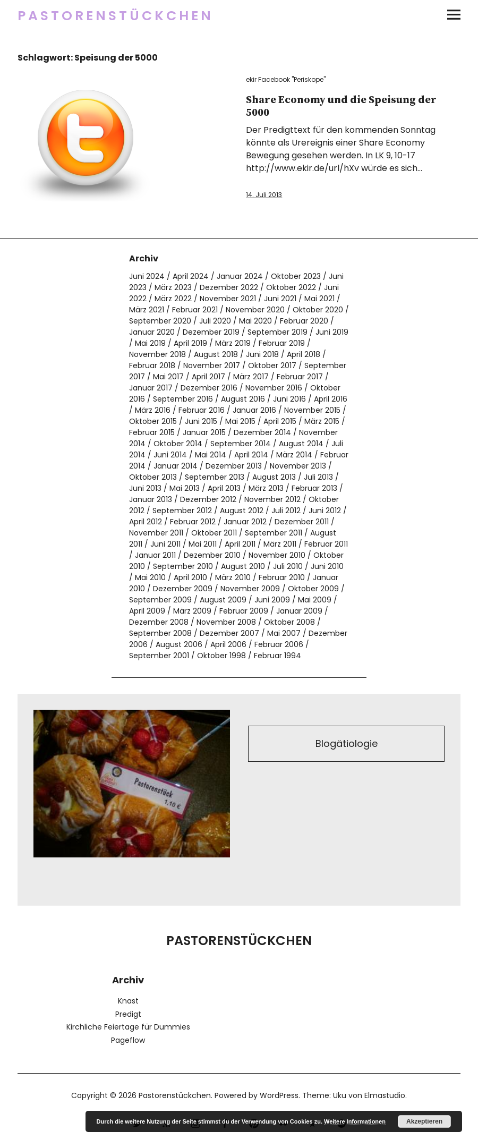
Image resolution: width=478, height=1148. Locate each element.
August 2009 (223, 599)
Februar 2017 (300, 376)
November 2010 (277, 555)
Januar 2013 (150, 499)
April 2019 (190, 343)
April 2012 (145, 521)
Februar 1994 (277, 655)
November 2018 (157, 354)
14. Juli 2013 (264, 194)
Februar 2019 (282, 343)
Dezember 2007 (229, 633)
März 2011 (279, 544)
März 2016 (152, 410)
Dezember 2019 (211, 332)
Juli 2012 (286, 510)
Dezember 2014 (262, 432)
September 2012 (182, 510)
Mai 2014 (210, 454)
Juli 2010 (288, 566)
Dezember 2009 (182, 588)
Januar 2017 (151, 387)
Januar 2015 (204, 432)
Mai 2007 (284, 633)
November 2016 (273, 387)
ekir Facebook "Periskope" (286, 79)
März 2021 (146, 309)
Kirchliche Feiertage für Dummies (128, 1027)
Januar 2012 (245, 521)
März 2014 (294, 454)
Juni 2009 (272, 599)
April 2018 (303, 354)
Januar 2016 (254, 410)
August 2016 (243, 399)
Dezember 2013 (234, 466)
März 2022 (173, 298)
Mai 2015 (240, 421)
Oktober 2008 (289, 622)
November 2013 (298, 466)
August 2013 (274, 477)
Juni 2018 (262, 354)
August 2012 (241, 510)
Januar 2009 (299, 611)
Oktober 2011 (214, 533)
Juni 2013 (145, 488)
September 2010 (183, 566)
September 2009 (160, 599)
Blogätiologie (346, 743)
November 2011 (156, 533)
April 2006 (228, 644)
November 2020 (255, 309)
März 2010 (233, 577)
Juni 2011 (165, 544)
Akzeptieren (424, 1121)
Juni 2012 (325, 510)
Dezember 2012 (208, 499)
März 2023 (173, 287)
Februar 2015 (152, 432)
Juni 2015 (201, 421)
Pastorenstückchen (116, 15)
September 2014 (240, 443)
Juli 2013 (318, 477)
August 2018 (216, 354)
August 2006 (179, 644)
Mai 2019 (150, 343)
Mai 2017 (168, 376)
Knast (128, 1001)
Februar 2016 (201, 410)
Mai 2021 (319, 298)
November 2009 (250, 588)
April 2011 (240, 544)
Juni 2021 (280, 298)
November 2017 (211, 365)
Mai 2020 (255, 321)
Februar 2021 (195, 309)
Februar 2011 (326, 544)
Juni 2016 (289, 399)
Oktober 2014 (177, 443)
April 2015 (279, 421)
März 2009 (192, 611)
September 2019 (277, 332)
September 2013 (214, 477)
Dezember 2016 (209, 387)
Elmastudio (384, 1095)
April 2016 (330, 399)
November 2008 (226, 622)
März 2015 (321, 421)
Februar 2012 (193, 521)
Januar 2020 (152, 332)
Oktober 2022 (291, 287)
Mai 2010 (150, 577)
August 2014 (301, 443)
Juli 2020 (215, 321)
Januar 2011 (155, 555)
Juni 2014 (170, 454)
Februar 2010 (282, 577)
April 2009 (147, 611)
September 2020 (160, 321)
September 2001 (159, 655)
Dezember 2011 (302, 521)
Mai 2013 (184, 488)
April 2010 (190, 577)
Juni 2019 (331, 332)
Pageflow (128, 1040)
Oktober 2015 (153, 421)
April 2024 (191, 276)
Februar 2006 (278, 644)
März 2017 (251, 376)
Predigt (128, 1014)
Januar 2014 (175, 466)
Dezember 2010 (212, 555)
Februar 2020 (304, 321)
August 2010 (243, 566)
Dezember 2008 (159, 622)
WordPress (279, 1095)
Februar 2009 (243, 611)
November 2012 (272, 499)
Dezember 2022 (229, 287)
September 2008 (160, 633)
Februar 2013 (314, 488)
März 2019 (233, 343)
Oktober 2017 (272, 365)
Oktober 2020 (318, 309)
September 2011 (273, 533)
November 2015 (312, 410)
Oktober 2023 (296, 276)
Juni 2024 (147, 276)
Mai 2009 (314, 599)
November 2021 (228, 298)
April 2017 (208, 376)
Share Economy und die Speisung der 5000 (341, 106)
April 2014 (251, 454)
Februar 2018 (152, 365)
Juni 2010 (327, 566)
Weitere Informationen (355, 1121)
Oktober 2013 (153, 477)
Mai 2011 (203, 544)
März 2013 (266, 488)
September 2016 (183, 399)
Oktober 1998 (221, 655)
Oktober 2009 (313, 588)
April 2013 (224, 488)
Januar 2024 (240, 276)
